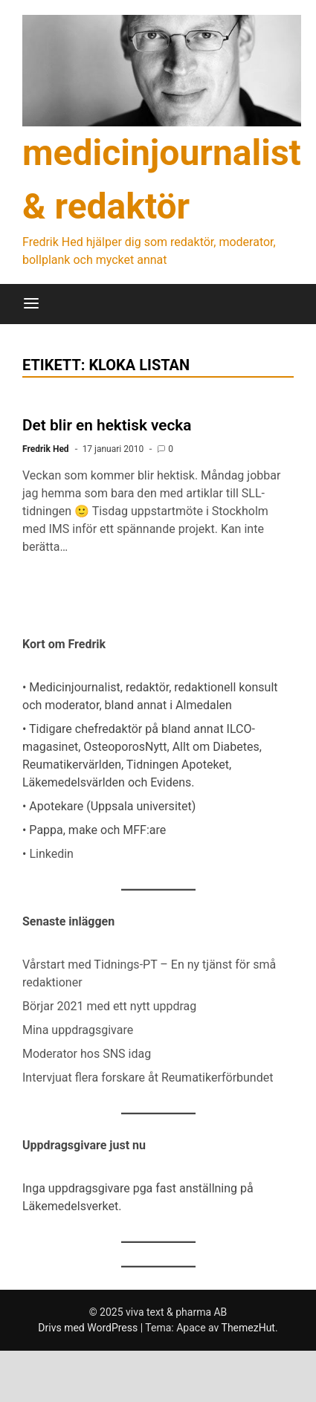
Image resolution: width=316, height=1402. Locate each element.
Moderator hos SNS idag (86, 1054)
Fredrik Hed (45, 449)
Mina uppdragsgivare (77, 1030)
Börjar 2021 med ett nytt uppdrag (109, 1006)
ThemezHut (248, 1328)
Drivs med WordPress (89, 1328)
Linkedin (51, 854)
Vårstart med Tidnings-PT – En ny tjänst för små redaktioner (149, 973)
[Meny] (31, 304)
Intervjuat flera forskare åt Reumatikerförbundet (147, 1077)
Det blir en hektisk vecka (107, 425)
